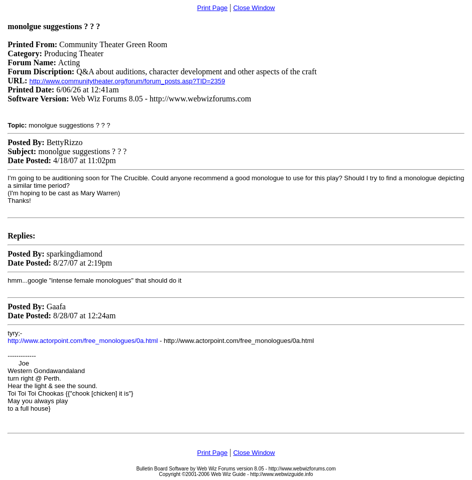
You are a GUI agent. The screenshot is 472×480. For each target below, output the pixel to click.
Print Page (212, 8)
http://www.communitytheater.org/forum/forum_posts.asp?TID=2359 (127, 81)
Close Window (254, 8)
